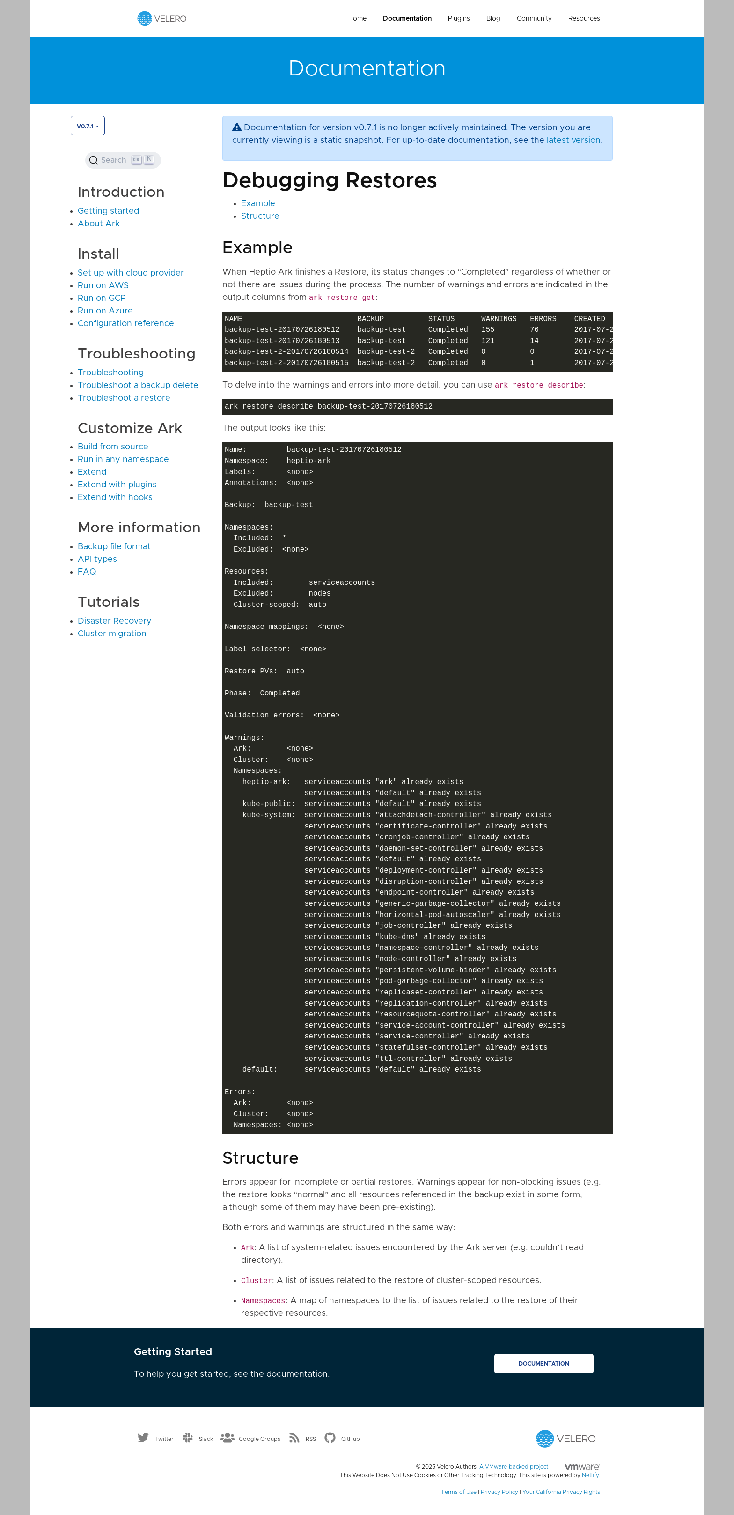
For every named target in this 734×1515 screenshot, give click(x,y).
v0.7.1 (86, 126)
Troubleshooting (111, 373)
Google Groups (259, 1439)
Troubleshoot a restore (124, 398)
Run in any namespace (123, 459)
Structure (260, 216)
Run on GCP (102, 298)
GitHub (350, 1439)
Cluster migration (112, 634)
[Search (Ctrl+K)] (123, 160)
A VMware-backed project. (539, 1467)
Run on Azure (105, 311)
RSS (311, 1439)
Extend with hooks (115, 497)
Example (258, 204)
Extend (92, 472)
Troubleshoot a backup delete (138, 385)
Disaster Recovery (115, 621)
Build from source (113, 447)
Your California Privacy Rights (561, 1492)
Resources (584, 18)
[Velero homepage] (162, 18)
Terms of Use (459, 1492)
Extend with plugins (117, 485)
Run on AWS (103, 286)
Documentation (407, 18)
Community (534, 18)
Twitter (164, 1439)
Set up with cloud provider (131, 273)
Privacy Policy (499, 1492)
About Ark (99, 224)
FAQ (87, 572)
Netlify (590, 1475)
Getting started (108, 211)
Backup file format (114, 547)
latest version (574, 140)
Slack (206, 1439)
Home (357, 18)
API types (97, 559)
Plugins (459, 18)
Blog (493, 18)
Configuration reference (126, 324)
